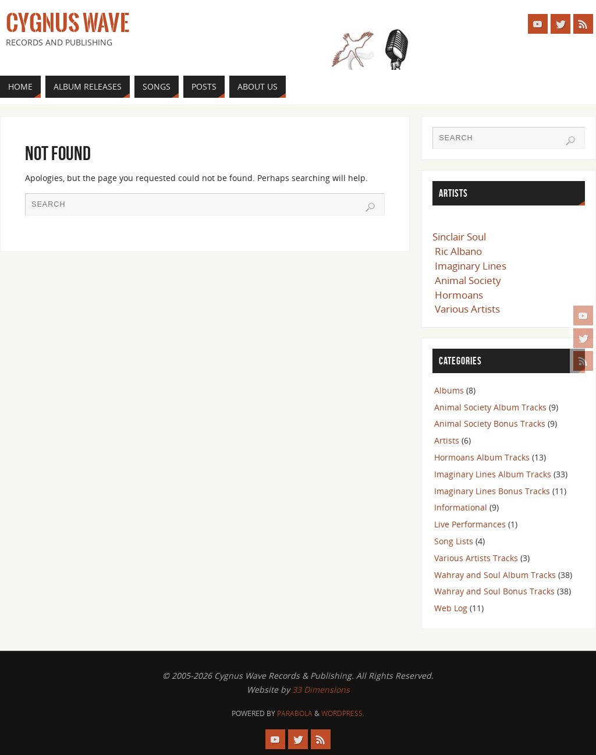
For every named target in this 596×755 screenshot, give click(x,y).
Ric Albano (458, 251)
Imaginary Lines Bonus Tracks (492, 491)
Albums (449, 390)
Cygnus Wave (67, 23)
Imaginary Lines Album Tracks (492, 474)
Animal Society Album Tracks (490, 407)
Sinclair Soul (459, 236)
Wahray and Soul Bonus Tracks (494, 591)
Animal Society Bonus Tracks (489, 423)
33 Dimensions (321, 689)
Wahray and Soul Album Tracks (495, 574)
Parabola (295, 713)
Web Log (450, 608)
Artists (446, 440)
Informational (460, 507)
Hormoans (459, 295)
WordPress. (342, 713)
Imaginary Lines (470, 265)
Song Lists (453, 541)
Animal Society (468, 280)
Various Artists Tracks (476, 557)
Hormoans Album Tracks (482, 457)
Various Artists (467, 309)
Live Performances (470, 524)
